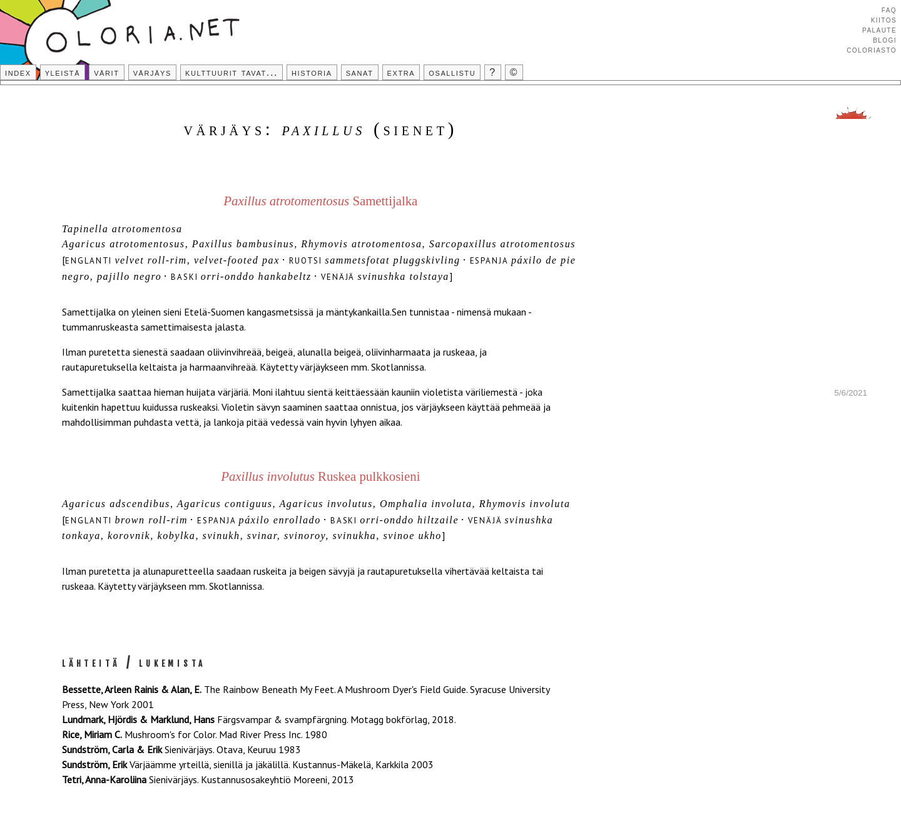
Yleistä (62, 72)
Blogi (885, 39)
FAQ (889, 9)
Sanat (360, 72)
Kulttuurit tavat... (231, 72)
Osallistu (452, 72)
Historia (312, 72)
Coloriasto (872, 49)
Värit (106, 72)
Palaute (879, 29)
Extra (401, 72)
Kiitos (884, 19)
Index (18, 72)
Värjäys (152, 72)
